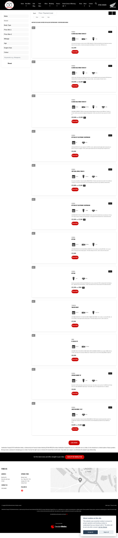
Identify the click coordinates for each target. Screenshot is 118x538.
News (80, 4)
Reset (20, 63)
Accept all (90, 532)
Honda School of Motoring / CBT (69, 5)
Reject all (106, 532)
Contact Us (91, 5)
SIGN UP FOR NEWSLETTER (75, 462)
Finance (58, 4)
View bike (75, 52)
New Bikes (27, 4)
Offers (46, 4)
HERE (67, 519)
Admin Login (107, 510)
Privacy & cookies (114, 510)
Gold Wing (34, 5)
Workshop (51, 4)
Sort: (34, 13)
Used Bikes (39, 5)
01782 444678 (102, 5)
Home (22, 4)
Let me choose (102, 527)
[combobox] (16, 16)
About (85, 4)
